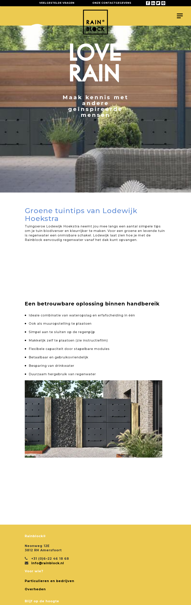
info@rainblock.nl (47, 563)
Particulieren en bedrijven (49, 581)
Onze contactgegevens (111, 2)
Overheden (35, 589)
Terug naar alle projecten (57, 198)
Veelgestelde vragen (56, 2)
